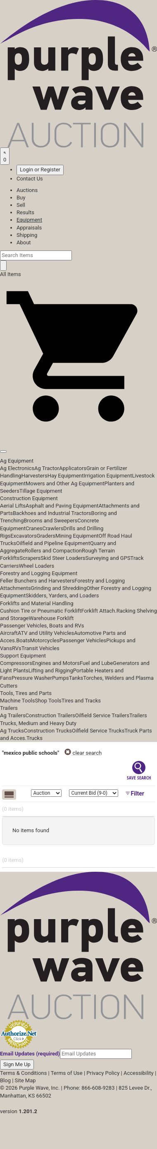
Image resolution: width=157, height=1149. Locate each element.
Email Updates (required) (30, 1054)
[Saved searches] (5, 156)
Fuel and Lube (96, 663)
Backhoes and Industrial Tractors (52, 513)
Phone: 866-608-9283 (89, 1088)
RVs (16, 648)
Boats (23, 640)
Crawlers (52, 528)
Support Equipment (23, 656)
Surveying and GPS (108, 558)
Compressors (16, 663)
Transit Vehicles (40, 648)
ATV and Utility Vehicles (46, 633)
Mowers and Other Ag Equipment (65, 483)
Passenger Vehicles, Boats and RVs (42, 625)
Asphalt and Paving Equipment (62, 506)
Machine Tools (17, 700)
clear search (83, 753)
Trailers (9, 708)
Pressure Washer (32, 678)
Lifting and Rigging (51, 670)
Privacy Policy (102, 1073)
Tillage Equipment (40, 491)
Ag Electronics (17, 468)
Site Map (25, 1080)
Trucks (34, 738)
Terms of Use (67, 1073)
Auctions (27, 190)
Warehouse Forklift (51, 618)
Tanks (76, 678)
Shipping (27, 235)
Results (25, 212)
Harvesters (34, 476)
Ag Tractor (46, 468)
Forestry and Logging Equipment (38, 573)
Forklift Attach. (99, 611)
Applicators (72, 468)
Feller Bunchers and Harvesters (37, 581)
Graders (46, 536)
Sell (21, 205)
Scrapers (29, 558)
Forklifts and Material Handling (37, 603)
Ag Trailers (13, 715)
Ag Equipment (16, 461)
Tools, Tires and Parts (26, 693)
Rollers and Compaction (53, 551)
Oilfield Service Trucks (98, 731)
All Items (10, 274)
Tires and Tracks (81, 700)
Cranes (34, 528)
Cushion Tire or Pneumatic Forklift (40, 611)
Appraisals (29, 228)
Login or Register (40, 169)
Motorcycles (44, 640)
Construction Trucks (48, 731)
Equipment (29, 220)
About (24, 242)
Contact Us (30, 179)
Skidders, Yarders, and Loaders (62, 595)
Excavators (23, 536)
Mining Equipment (77, 536)
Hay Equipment (66, 476)
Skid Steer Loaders (62, 558)
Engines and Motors (56, 663)
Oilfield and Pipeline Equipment (53, 543)
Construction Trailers (50, 715)
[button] (78, 433)
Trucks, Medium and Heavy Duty (38, 723)
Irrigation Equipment (107, 476)
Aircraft (9, 633)
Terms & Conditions (23, 1073)
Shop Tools (48, 700)
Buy (21, 197)
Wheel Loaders (37, 566)
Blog (5, 1080)
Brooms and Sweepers (50, 520)
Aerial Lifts (13, 506)
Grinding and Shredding (58, 588)
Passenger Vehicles (82, 640)
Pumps (60, 678)
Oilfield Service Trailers (102, 715)
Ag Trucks (12, 731)
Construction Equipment (29, 498)
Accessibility (139, 1073)
